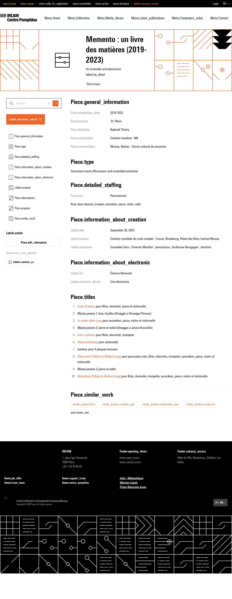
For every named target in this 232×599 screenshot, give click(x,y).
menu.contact (219, 18)
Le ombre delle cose (89, 320)
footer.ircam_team (16, 483)
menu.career (27, 3)
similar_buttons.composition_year (160, 404)
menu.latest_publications (147, 18)
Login (216, 3)
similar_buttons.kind (84, 404)
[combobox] (33, 103)
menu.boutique (121, 3)
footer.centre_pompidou (77, 483)
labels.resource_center (146, 3)
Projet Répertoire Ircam (135, 487)
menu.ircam (9, 3)
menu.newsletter (82, 3)
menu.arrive (101, 3)
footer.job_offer (15, 478)
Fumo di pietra (85, 306)
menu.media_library (110, 18)
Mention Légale (131, 483)
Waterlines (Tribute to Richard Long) (98, 376)
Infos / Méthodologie (134, 478)
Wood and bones (87, 342)
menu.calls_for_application (53, 3)
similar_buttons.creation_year (119, 404)
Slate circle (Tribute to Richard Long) (98, 356)
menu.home (52, 18)
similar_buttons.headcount (200, 404)
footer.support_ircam (76, 478)
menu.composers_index (187, 18)
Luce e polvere (85, 335)
